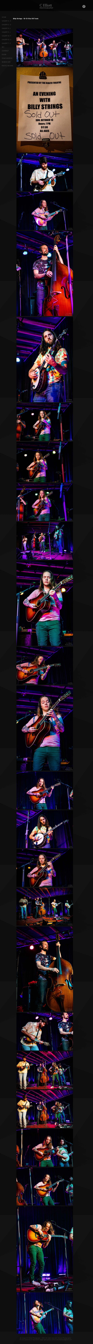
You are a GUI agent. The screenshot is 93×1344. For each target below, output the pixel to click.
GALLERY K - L (6, 32)
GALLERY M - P (6, 36)
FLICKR (4, 55)
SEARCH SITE (6, 62)
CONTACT (5, 51)
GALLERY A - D (6, 21)
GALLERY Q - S (6, 40)
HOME (4, 17)
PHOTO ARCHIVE (7, 66)
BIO (3, 47)
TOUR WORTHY (7, 58)
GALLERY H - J (6, 28)
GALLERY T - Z (6, 43)
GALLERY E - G (6, 25)
